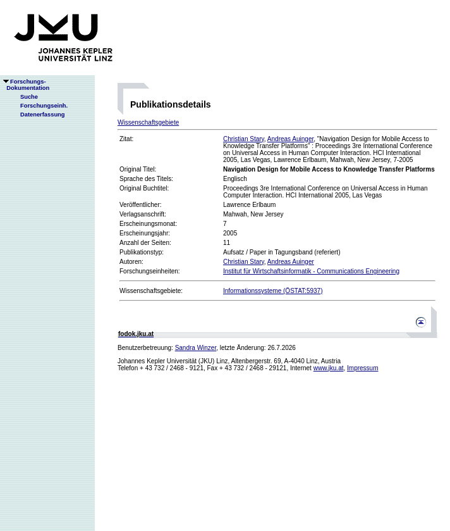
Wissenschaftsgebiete (148, 122)
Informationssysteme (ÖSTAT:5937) (272, 290)
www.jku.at (328, 368)
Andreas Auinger (290, 138)
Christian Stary (243, 138)
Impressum (362, 368)
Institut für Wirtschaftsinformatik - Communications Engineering (311, 271)
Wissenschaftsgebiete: (151, 290)
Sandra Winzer (196, 347)
